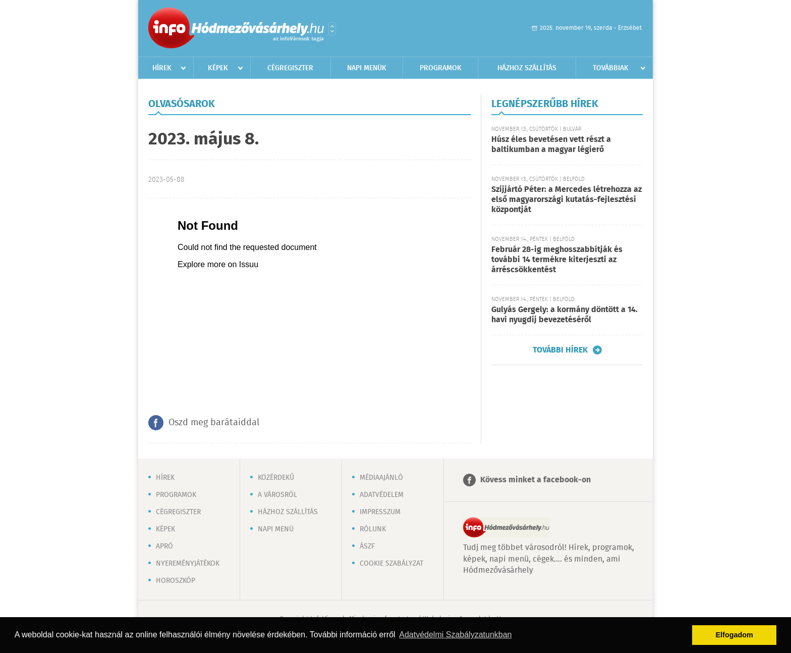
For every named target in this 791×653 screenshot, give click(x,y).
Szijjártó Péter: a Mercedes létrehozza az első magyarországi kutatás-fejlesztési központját (566, 199)
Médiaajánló (381, 477)
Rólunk (373, 529)
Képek (218, 68)
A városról (277, 494)
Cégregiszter (290, 68)
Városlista (332, 28)
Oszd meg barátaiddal (213, 423)
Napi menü (276, 529)
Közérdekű (276, 477)
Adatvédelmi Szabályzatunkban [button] (455, 634)
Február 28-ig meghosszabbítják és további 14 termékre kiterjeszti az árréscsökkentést (557, 259)
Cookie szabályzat (391, 563)
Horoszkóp (175, 580)
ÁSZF (367, 546)
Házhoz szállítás (526, 68)
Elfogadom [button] (734, 635)
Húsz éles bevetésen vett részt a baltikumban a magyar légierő (551, 144)
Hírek (162, 68)
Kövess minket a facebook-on (535, 480)
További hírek (560, 350)
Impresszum (380, 512)
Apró (164, 546)
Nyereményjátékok (187, 563)
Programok (441, 68)
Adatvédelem (382, 494)
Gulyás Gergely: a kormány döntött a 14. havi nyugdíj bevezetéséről (564, 315)
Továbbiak (611, 68)
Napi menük (366, 68)
